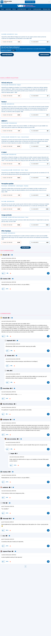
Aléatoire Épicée (21, 9)
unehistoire (5, 487)
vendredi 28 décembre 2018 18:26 (8, 554)
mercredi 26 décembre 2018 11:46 (8, 258)
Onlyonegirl (6, 518)
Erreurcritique (6, 388)
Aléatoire (8, 9)
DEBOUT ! (4, 121)
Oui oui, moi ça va (6, 82)
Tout (2, 9)
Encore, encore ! (25, 247)
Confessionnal (37, 9)
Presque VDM (46, 9)
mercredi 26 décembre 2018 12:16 (8, 391)
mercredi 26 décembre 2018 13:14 (8, 423)
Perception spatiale (7, 183)
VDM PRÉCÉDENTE (7, 54)
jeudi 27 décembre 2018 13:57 (7, 539)
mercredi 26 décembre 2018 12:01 (13, 344)
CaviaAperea (6, 419)
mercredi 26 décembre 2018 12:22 (8, 407)
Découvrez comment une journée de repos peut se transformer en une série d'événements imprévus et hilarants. (23, 49)
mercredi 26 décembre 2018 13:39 (8, 490)
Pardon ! (4, 102)
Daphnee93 (10, 340)
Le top (29, 9)
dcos (4, 535)
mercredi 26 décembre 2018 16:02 (16, 457)
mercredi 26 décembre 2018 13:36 (8, 282)
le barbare (5, 278)
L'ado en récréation (12, 439)
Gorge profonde (6, 215)
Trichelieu (9, 355)
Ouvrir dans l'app (30, 1)
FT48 (4, 503)
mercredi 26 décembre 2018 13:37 (13, 442)
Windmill (5, 255)
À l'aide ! (4, 152)
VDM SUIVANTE (44, 54)
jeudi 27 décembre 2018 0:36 (7, 506)
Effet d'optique (6, 231)
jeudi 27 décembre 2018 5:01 (7, 522)
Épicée (14, 9)
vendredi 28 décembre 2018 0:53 (13, 374)
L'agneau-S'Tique (7, 551)
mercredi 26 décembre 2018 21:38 (13, 359)
